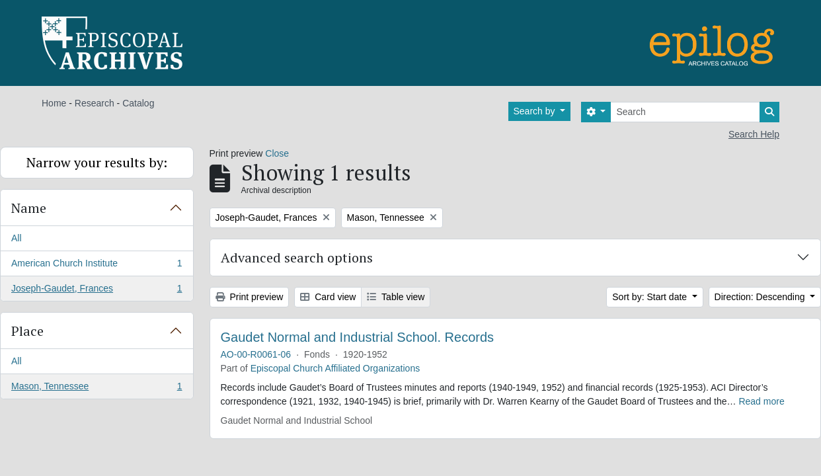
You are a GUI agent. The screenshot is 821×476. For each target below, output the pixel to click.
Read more (761, 401)
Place (27, 331)
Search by (536, 111)
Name (28, 208)
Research (94, 103)
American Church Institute (96, 266)
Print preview (249, 297)
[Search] (685, 112)
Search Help (753, 134)
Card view (328, 297)
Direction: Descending (761, 297)
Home (54, 103)
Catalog (138, 103)
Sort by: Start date (650, 297)
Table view (395, 297)
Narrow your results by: (96, 162)
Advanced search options (297, 257)
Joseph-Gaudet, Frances (96, 291)
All (16, 238)
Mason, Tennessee (96, 388)
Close (277, 153)
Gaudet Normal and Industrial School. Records (357, 337)
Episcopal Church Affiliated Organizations (335, 368)
